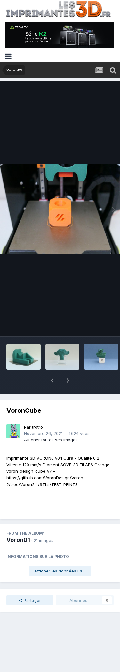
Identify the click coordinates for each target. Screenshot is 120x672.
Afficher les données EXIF (60, 554)
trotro (37, 410)
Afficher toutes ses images (51, 423)
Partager (30, 583)
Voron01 (18, 523)
